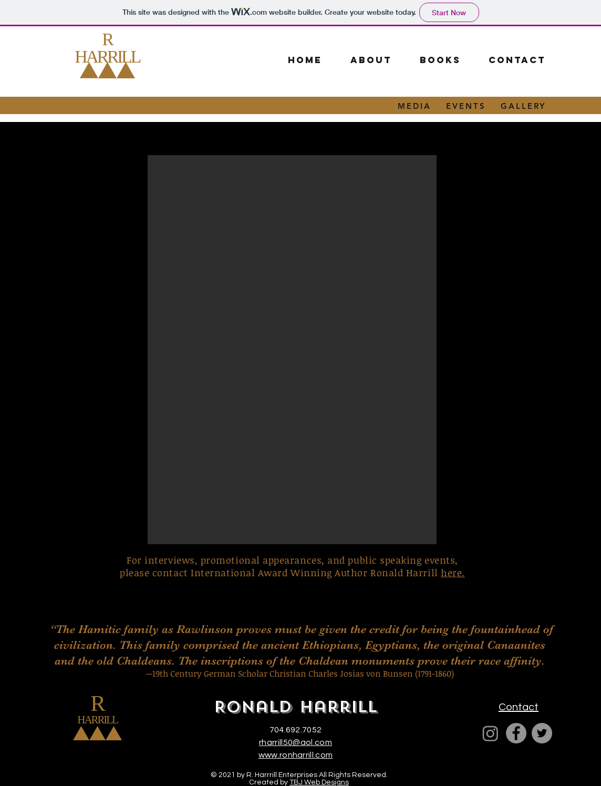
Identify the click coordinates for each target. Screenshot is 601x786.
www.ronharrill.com (295, 755)
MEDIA (414, 106)
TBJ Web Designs (319, 782)
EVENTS (466, 106)
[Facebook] (516, 733)
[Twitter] (542, 733)
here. (453, 572)
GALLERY (523, 106)
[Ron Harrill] (490, 733)
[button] (440, 60)
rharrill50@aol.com (295, 742)
